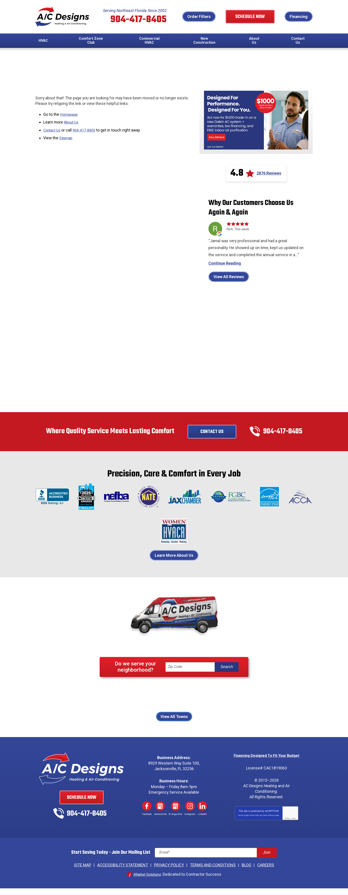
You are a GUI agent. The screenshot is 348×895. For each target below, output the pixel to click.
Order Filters (207, 17)
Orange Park (197, 702)
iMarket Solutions (147, 881)
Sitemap (66, 137)
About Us (72, 122)
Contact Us (53, 130)
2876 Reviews (269, 174)
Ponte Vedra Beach (149, 708)
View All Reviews (229, 284)
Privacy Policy (254, 822)
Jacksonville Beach (132, 702)
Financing (299, 16)
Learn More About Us (174, 563)
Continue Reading (224, 271)
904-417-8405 (140, 20)
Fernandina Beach (160, 696)
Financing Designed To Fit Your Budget (266, 763)
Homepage (70, 114)
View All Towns (174, 724)
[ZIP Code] (190, 675)
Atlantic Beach (126, 696)
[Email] (216, 860)
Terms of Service (269, 822)
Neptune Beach (168, 702)
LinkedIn (202, 813)
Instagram (190, 813)
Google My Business (160, 813)
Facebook (146, 813)
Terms (294, 825)
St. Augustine (203, 708)
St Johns (179, 708)
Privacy (287, 825)
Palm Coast (223, 702)
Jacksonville (223, 696)
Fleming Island (194, 696)
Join (266, 860)
